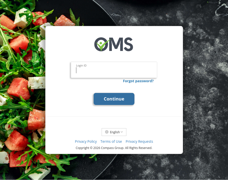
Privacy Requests (139, 141)
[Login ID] (114, 70)
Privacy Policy (86, 141)
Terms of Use (111, 141)
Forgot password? (138, 80)
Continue (114, 99)
